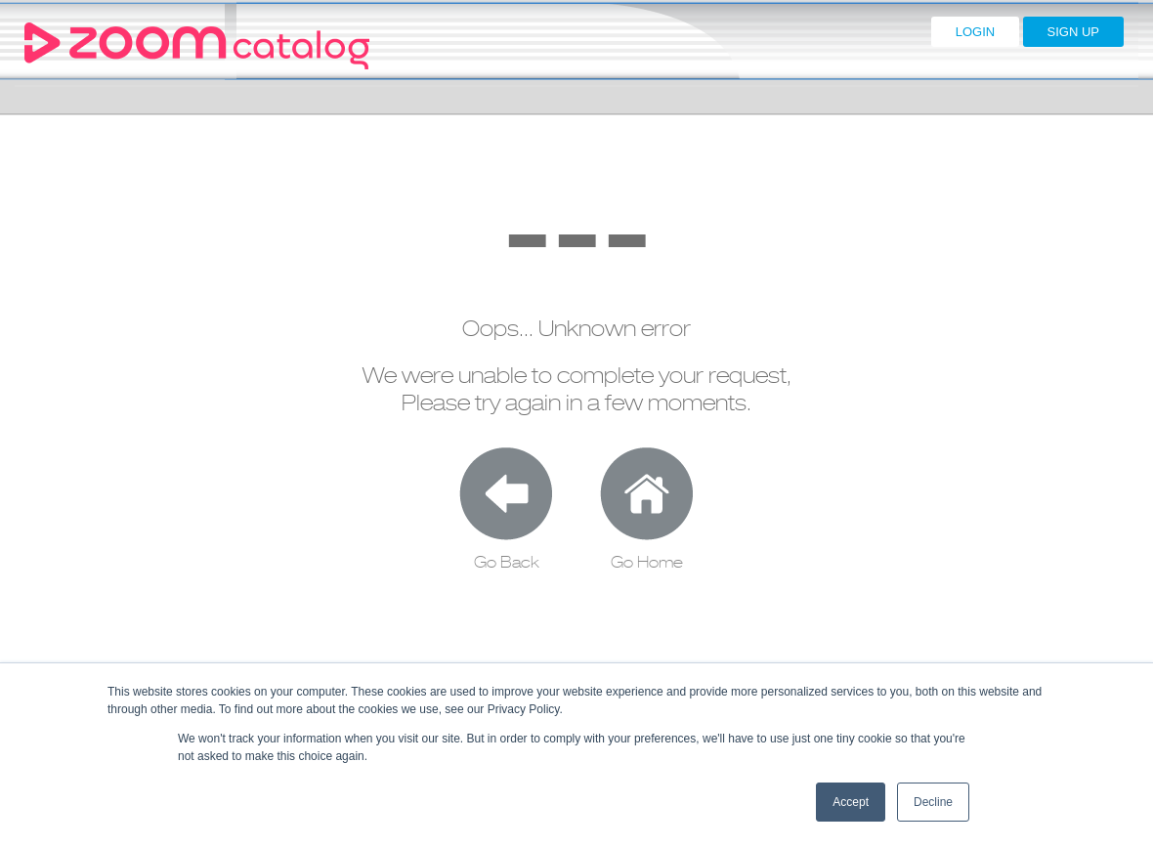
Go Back (506, 562)
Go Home (647, 562)
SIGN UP (1073, 31)
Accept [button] (851, 802)
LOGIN (975, 31)
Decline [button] (933, 802)
